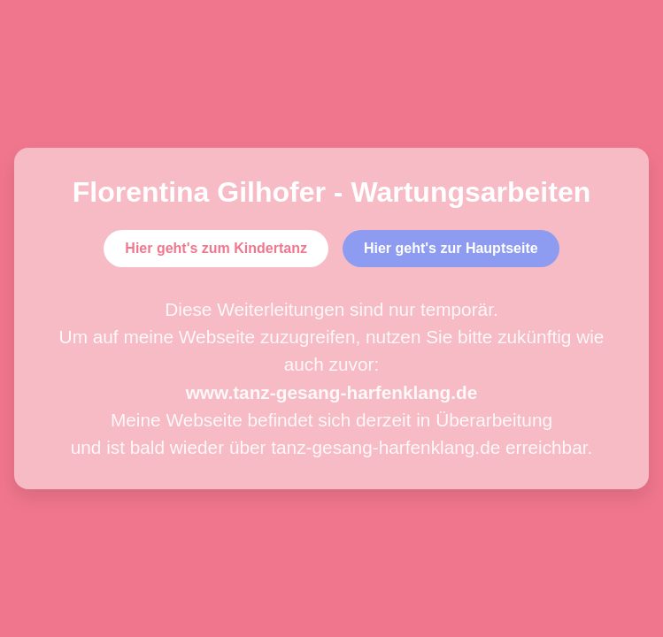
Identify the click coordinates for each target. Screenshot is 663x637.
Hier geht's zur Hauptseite (451, 248)
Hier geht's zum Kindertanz (216, 248)
